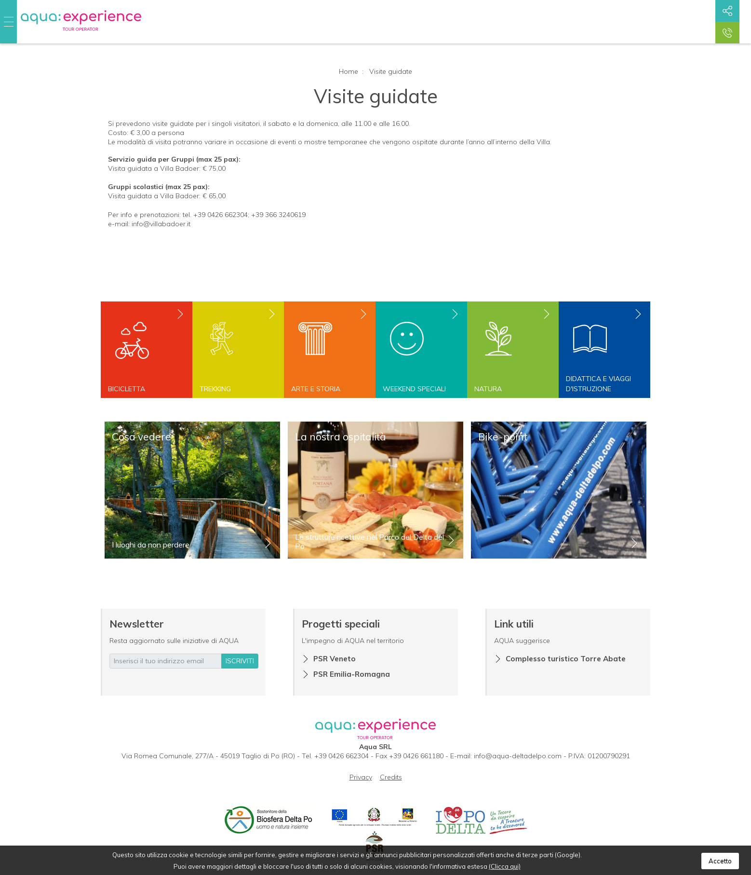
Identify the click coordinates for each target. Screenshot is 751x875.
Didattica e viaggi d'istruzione (598, 383)
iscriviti (240, 660)
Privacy (360, 777)
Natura (488, 388)
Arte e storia (315, 388)
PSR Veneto (334, 658)
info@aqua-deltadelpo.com (518, 756)
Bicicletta (126, 388)
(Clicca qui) (505, 866)
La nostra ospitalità (340, 436)
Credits (391, 777)
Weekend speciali (414, 388)
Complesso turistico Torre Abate (566, 658)
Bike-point (502, 436)
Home (348, 71)
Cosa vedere (141, 436)
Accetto (720, 861)
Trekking (215, 388)
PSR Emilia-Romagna (351, 674)
